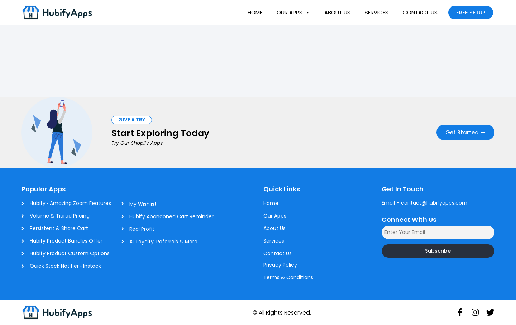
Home (255, 12)
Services (376, 12)
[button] (131, 119)
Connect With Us (409, 219)
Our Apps (293, 12)
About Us (337, 12)
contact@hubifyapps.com (434, 202)
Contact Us (420, 12)
